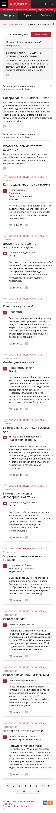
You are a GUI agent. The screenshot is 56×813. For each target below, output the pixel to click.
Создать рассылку (41, 34)
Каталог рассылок (38, 24)
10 (24, 791)
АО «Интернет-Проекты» (18, 802)
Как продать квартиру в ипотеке (26, 184)
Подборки (47, 14)
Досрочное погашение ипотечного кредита (19, 245)
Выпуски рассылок (14, 24)
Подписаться (10, 180)
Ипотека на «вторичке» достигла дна (27, 429)
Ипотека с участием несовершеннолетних (19, 495)
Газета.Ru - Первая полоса (22, 680)
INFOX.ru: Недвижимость (21, 624)
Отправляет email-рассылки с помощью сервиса (28, 9)
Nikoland (24, 806)
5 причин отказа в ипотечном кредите (25, 558)
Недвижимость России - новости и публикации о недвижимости (21, 568)
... (31, 791)
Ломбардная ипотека (18, 362)
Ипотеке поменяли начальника (26, 675)
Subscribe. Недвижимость (26, 176)
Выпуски (11, 14)
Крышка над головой (18, 306)
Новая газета (15, 311)
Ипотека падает (14, 619)
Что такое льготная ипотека (23, 731)
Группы (30, 14)
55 (37, 791)
